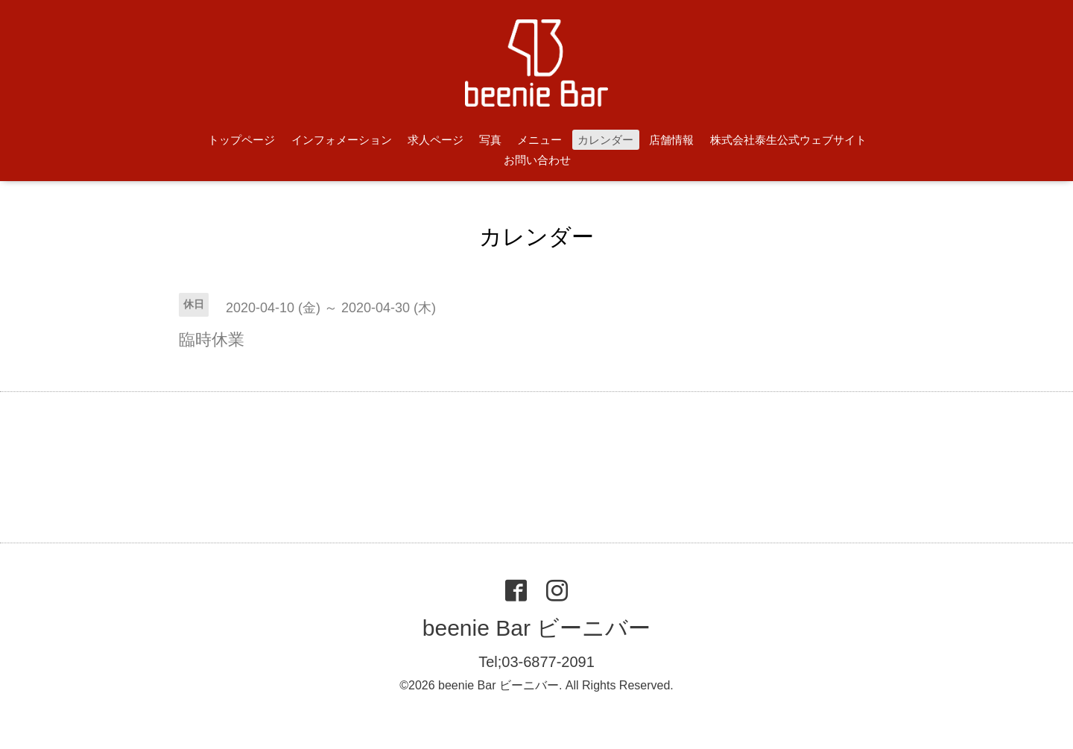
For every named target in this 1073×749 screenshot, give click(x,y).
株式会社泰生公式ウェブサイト (788, 139)
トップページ (241, 139)
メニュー (539, 139)
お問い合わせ (537, 160)
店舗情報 (671, 139)
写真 (490, 139)
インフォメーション (341, 139)
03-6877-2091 (548, 662)
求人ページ (435, 139)
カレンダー (605, 139)
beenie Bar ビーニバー (536, 628)
